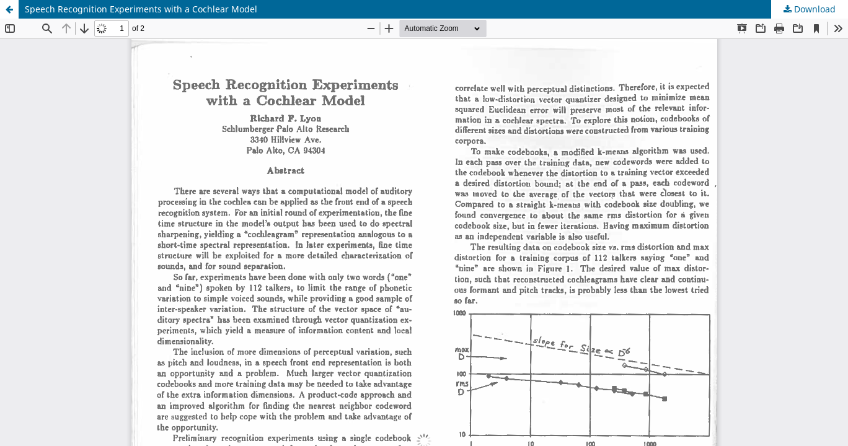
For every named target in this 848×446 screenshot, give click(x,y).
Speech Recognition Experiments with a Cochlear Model (141, 9)
